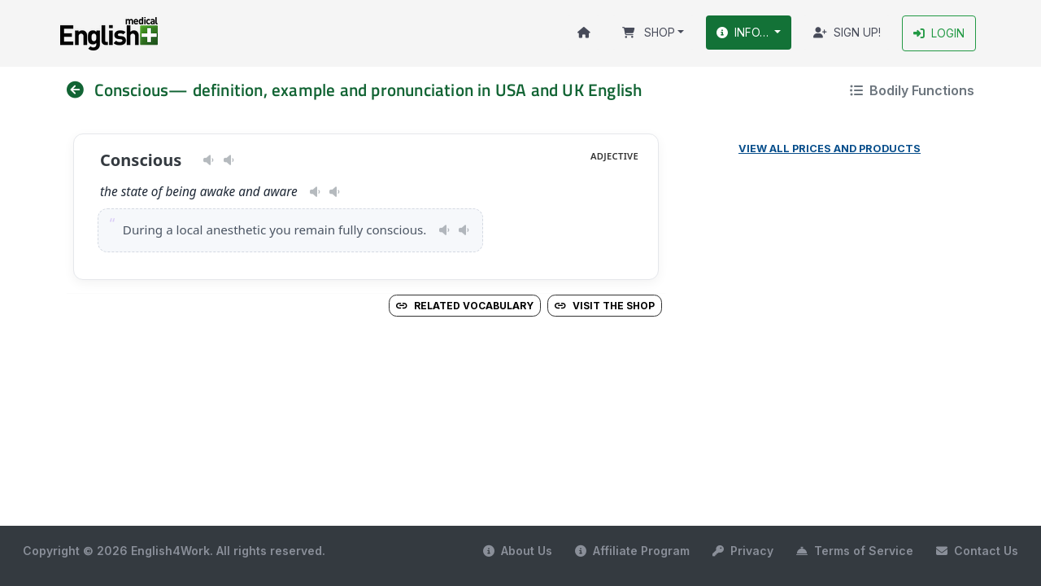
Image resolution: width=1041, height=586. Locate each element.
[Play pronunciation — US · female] (208, 160)
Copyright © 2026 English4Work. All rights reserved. (174, 551)
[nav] (80, 90)
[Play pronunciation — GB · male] (229, 160)
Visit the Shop (605, 306)
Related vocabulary (465, 306)
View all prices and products (829, 148)
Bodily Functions (912, 90)
